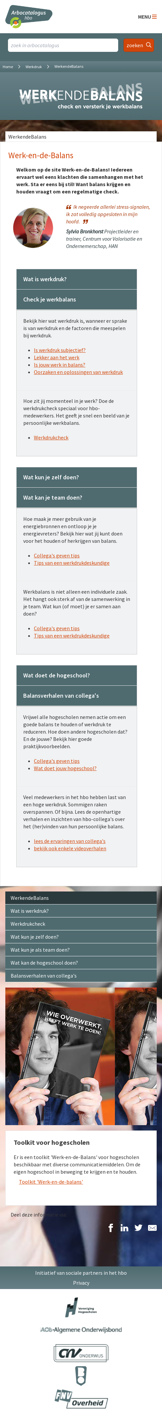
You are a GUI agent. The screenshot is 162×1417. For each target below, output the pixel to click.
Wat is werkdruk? (30, 910)
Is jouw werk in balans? (59, 364)
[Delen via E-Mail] (152, 1228)
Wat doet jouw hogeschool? (65, 768)
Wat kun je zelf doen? (35, 936)
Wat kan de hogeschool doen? (44, 962)
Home (8, 66)
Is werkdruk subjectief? (60, 350)
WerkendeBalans (27, 136)
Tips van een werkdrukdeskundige (72, 562)
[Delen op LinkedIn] (124, 1228)
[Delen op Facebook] (110, 1228)
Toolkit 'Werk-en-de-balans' (51, 1181)
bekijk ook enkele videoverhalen (70, 848)
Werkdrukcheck (51, 437)
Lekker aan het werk (56, 357)
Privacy (81, 1282)
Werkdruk (34, 66)
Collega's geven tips (57, 555)
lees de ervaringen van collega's (70, 841)
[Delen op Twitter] (138, 1228)
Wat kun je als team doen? (40, 949)
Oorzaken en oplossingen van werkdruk (78, 372)
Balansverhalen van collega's (44, 975)
